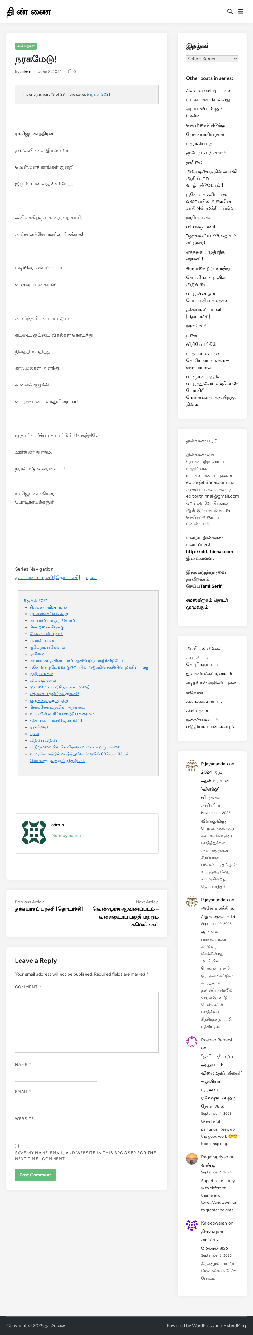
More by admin (66, 835)
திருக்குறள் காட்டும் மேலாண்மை (214, 1240)
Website (24, 1118)
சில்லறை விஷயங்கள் (50, 607)
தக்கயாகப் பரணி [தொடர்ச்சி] (47, 577)
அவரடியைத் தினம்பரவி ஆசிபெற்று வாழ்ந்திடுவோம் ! (79, 660)
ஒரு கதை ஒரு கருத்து (49, 700)
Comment (28, 987)
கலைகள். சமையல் (205, 701)
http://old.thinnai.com (209, 551)
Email (23, 1091)
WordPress (203, 1325)
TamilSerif (211, 586)
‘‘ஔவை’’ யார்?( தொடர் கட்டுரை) (60, 687)
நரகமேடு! (196, 325)
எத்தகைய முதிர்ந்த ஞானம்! (54, 693)
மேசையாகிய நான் (46, 633)
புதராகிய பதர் (42, 640)
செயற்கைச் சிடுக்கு (47, 627)
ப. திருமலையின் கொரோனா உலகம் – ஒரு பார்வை (75, 747)
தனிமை (37, 653)
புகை (91, 577)
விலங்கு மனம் (43, 680)
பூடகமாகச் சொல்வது (49, 613)
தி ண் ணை (28, 11)
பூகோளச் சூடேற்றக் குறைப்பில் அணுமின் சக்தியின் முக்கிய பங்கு (89, 667)
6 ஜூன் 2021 (98, 94)
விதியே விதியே (44, 740)
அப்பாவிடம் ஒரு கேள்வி (53, 620)
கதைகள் (194, 692)
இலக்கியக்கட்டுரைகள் (209, 673)
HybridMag (234, 1325)
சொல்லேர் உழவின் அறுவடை (57, 707)
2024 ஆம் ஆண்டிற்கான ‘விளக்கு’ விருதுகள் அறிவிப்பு (215, 788)
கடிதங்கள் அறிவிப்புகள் (211, 683)
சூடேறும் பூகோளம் (47, 647)
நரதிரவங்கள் (41, 673)
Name (23, 1064)
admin (25, 71)
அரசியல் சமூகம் (203, 648)
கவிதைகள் (26, 46)
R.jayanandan (214, 764)
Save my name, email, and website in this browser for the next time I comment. (85, 1155)
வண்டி (208, 1165)
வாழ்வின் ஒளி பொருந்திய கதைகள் (62, 713)
